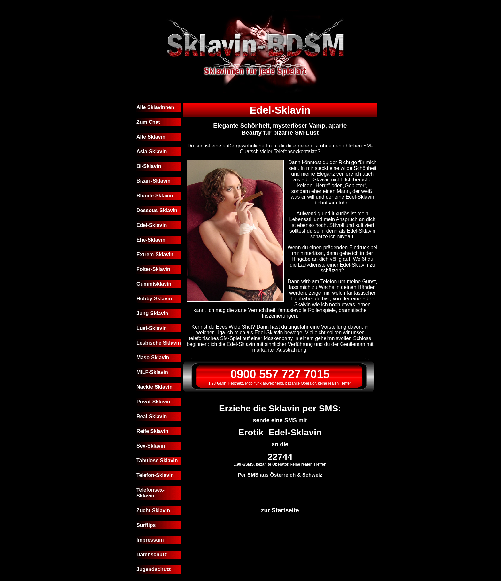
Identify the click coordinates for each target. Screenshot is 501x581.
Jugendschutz (153, 569)
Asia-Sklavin (151, 151)
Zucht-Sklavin (153, 510)
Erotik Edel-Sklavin (280, 432)
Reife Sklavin (152, 431)
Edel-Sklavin (151, 225)
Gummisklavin (153, 284)
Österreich (283, 475)
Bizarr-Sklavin (153, 181)
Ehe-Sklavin (151, 240)
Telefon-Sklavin (155, 475)
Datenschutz (151, 554)
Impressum (150, 540)
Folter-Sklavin (153, 269)
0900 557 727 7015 (279, 374)
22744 (279, 457)
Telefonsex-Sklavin (150, 492)
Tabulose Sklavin (157, 460)
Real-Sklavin (151, 416)
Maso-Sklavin (152, 357)
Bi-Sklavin (148, 166)
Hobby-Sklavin (154, 298)
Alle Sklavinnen (155, 107)
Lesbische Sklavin (158, 343)
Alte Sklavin (151, 136)
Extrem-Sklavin (154, 254)
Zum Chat (148, 122)
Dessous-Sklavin (156, 210)
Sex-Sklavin (150, 446)
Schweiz (312, 475)
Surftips (146, 525)
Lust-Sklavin (151, 328)
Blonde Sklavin (154, 195)
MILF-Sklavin (152, 372)
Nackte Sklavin (154, 387)
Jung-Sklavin (152, 313)
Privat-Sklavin (153, 401)
